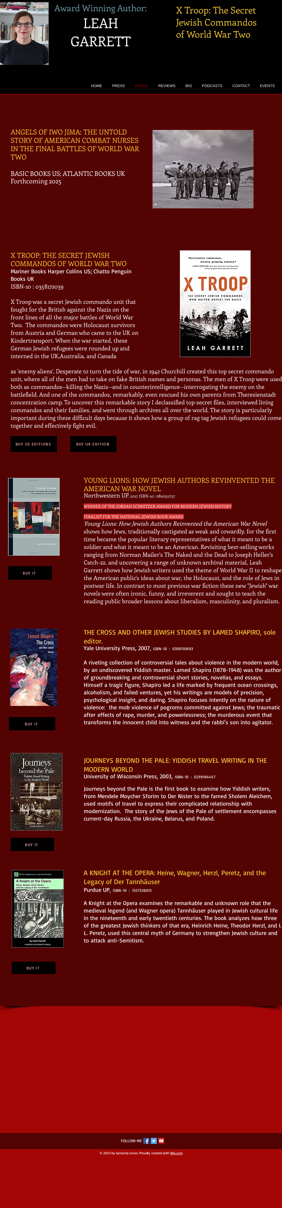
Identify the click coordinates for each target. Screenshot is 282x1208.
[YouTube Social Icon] (161, 1141)
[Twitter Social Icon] (154, 1141)
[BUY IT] (30, 573)
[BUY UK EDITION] (93, 444)
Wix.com (176, 1153)
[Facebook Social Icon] (146, 1141)
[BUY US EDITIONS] (34, 444)
